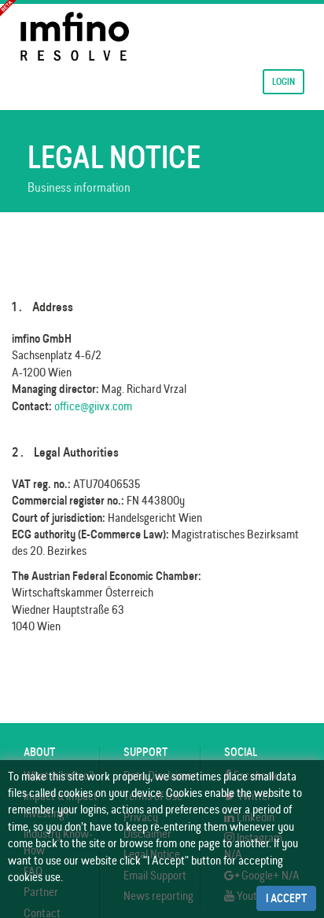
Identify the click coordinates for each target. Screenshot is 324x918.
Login (283, 81)
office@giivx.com (93, 406)
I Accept (286, 898)
